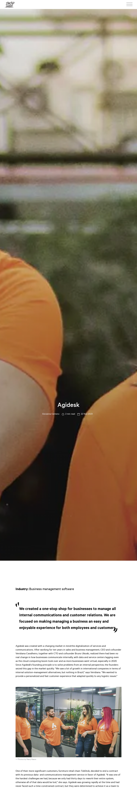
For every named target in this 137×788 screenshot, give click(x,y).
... (67, 516)
